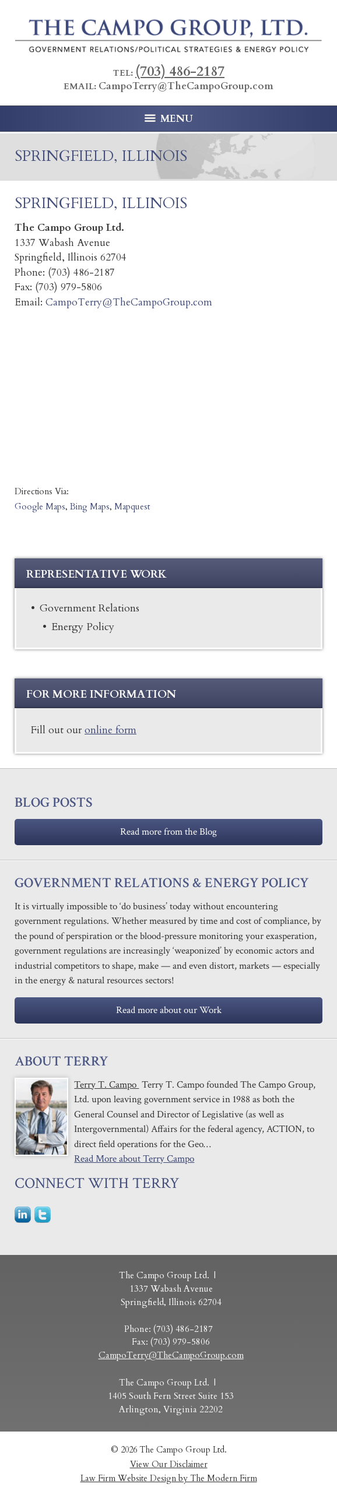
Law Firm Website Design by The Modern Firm (168, 1478)
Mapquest (132, 506)
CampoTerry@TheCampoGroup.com (186, 86)
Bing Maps (90, 506)
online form (110, 730)
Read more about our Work (169, 1010)
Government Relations (89, 608)
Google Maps (40, 506)
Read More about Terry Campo (134, 1158)
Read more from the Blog (168, 831)
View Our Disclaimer (169, 1464)
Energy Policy (82, 627)
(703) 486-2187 (179, 71)
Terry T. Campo (106, 1084)
